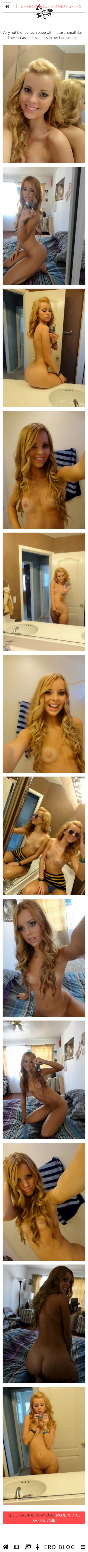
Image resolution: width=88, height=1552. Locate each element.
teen (33, 46)
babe (42, 46)
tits (79, 46)
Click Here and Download (44, 1531)
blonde (23, 46)
